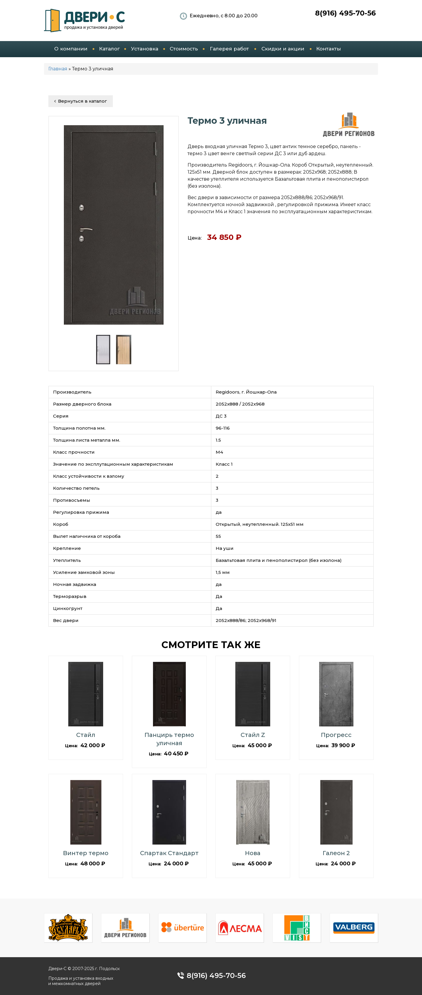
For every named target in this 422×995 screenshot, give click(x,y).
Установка (144, 49)
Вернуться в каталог (80, 101)
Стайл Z (253, 734)
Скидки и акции (282, 49)
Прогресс (336, 734)
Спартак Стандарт (169, 853)
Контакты (328, 49)
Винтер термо (85, 853)
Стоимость (184, 49)
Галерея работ (229, 49)
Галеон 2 (336, 853)
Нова (253, 853)
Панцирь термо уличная (169, 739)
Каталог (109, 49)
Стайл (85, 734)
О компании (70, 49)
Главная (57, 69)
